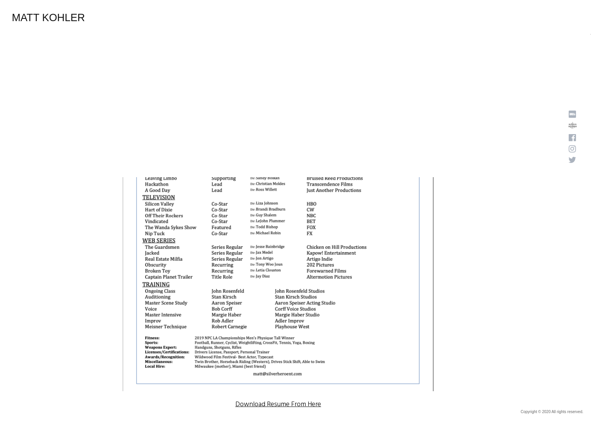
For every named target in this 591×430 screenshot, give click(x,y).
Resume (456, 18)
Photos (425, 18)
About (368, 18)
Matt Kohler (52, 18)
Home (341, 18)
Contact (490, 18)
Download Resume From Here (278, 404)
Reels (396, 18)
